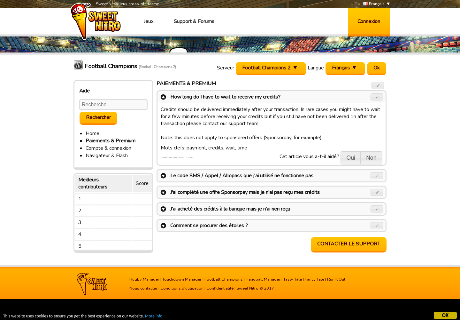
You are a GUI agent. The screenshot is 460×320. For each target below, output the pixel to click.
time (242, 147)
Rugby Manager (144, 279)
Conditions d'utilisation (181, 288)
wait (230, 147)
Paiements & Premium (110, 140)
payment (196, 147)
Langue (316, 67)
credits (215, 147)
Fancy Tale (314, 279)
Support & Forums (194, 21)
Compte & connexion (108, 148)
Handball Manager (263, 279)
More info (153, 316)
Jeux (148, 21)
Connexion (368, 21)
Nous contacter (143, 288)
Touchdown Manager (182, 279)
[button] (378, 85)
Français (374, 4)
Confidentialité (220, 288)
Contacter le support (348, 243)
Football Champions (223, 279)
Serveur (225, 67)
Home (92, 133)
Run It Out (336, 279)
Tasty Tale (292, 279)
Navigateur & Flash (107, 155)
